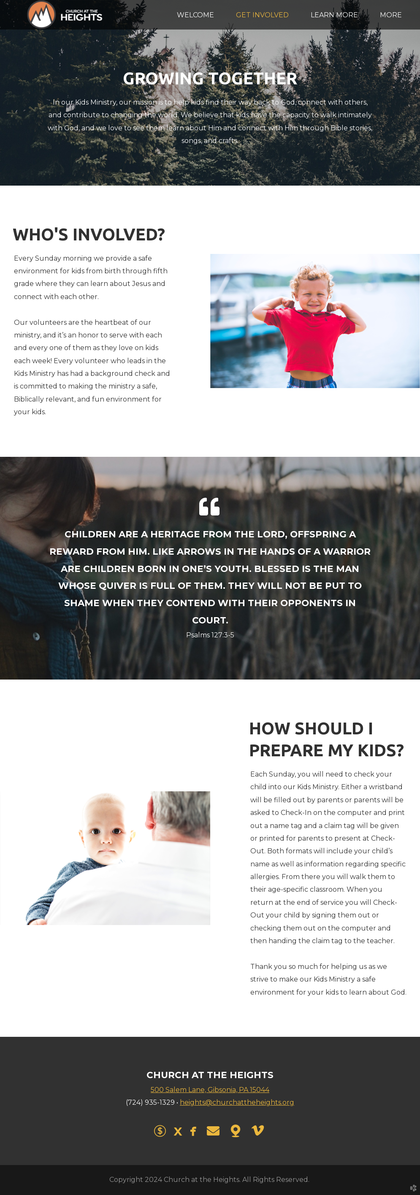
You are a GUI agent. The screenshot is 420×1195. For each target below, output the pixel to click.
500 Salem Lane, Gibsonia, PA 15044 (210, 1090)
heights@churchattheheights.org (237, 1102)
